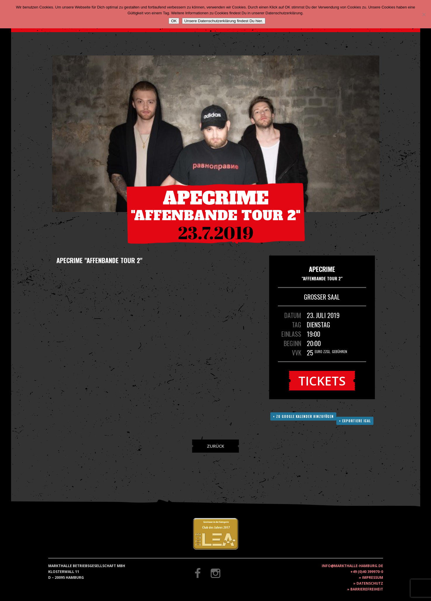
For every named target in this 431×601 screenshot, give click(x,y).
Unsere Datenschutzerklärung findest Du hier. (223, 21)
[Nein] (424, 14)
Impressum (372, 577)
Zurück (215, 446)
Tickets (322, 380)
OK (173, 21)
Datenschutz (369, 583)
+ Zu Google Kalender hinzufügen (303, 416)
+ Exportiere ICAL (355, 420)
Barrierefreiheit (366, 589)
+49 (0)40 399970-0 (366, 571)
